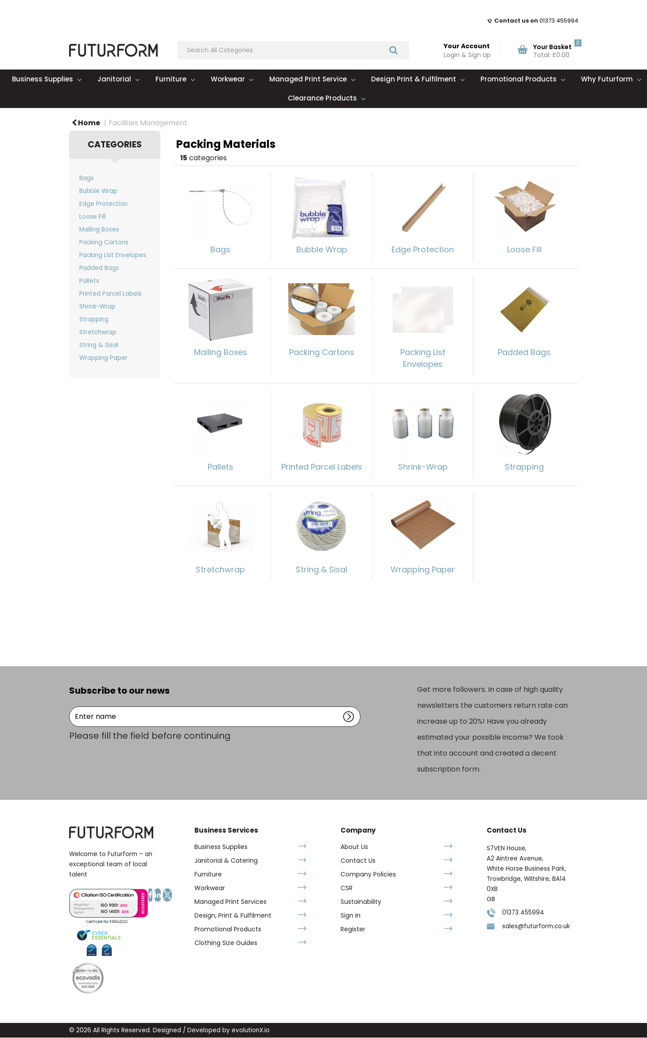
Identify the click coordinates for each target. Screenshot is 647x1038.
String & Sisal (98, 345)
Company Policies (368, 874)
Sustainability (361, 901)
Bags (86, 178)
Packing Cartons (103, 242)
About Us (354, 846)
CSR (347, 887)
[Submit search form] (393, 50)
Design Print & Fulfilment (413, 79)
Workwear (228, 79)
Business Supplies (42, 79)
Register (353, 929)
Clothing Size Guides (225, 942)
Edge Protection (103, 204)
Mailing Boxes (99, 229)
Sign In (350, 915)
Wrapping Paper (103, 358)
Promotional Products (518, 79)
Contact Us (358, 860)
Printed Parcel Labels (110, 293)
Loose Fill (92, 216)
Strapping (93, 319)
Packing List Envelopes (112, 255)
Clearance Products (322, 98)
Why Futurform (607, 79)
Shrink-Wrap (97, 306)
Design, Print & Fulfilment (232, 915)
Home (86, 123)
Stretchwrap (97, 332)
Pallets (89, 281)
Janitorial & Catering (226, 860)
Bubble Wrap (98, 191)
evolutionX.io (251, 1030)
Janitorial (114, 79)
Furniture (170, 79)
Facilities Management (147, 123)
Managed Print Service (308, 79)
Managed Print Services (230, 901)
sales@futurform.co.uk (536, 926)
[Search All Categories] (293, 50)
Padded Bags (99, 268)
